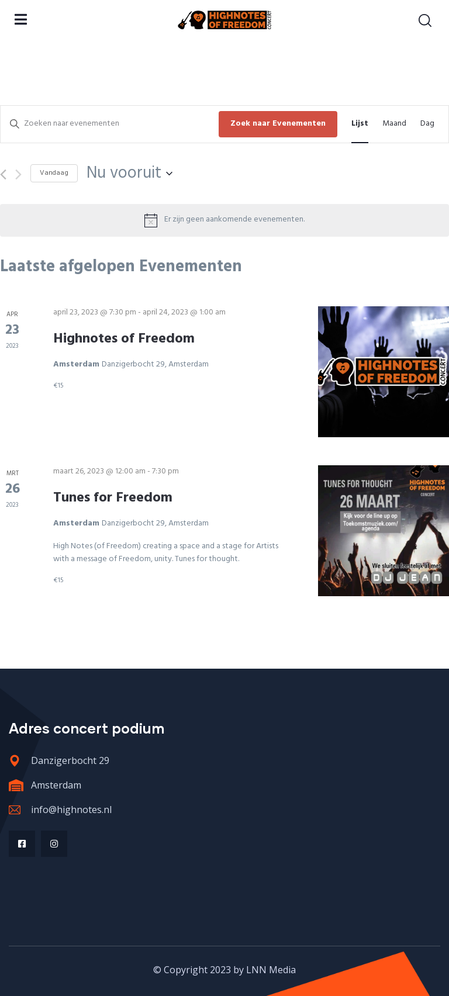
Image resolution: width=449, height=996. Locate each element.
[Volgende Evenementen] (18, 174)
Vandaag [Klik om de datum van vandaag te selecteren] (54, 173)
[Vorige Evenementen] (3, 174)
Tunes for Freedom (112, 498)
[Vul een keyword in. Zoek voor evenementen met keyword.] (110, 124)
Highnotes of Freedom (124, 339)
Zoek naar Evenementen (278, 123)
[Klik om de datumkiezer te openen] (129, 173)
